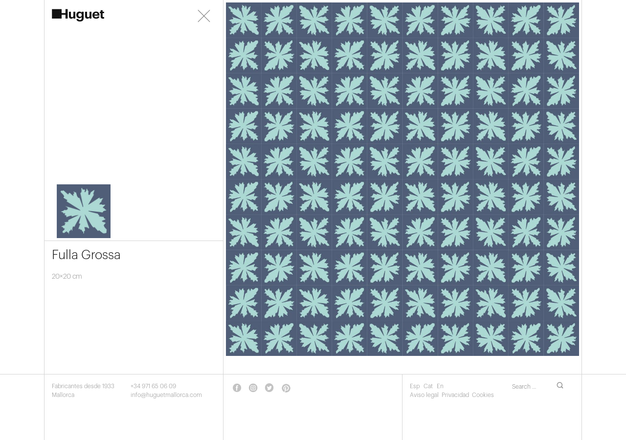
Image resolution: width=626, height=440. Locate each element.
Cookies (483, 395)
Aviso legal (424, 395)
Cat (429, 386)
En (440, 386)
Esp (415, 386)
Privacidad (455, 395)
